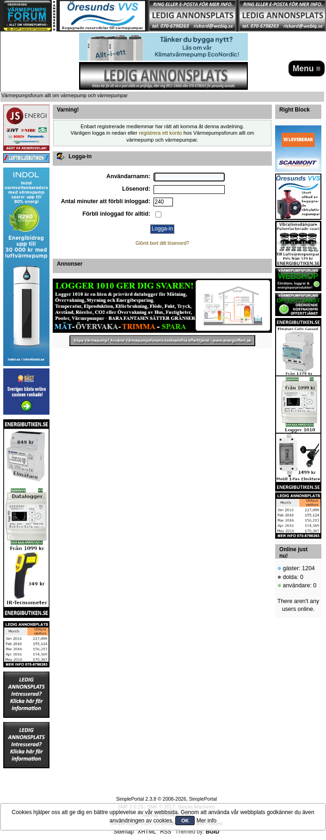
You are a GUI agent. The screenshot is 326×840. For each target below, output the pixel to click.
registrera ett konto (160, 133)
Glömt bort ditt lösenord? (162, 243)
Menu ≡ (307, 68)
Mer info (206, 820)
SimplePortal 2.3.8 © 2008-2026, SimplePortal (166, 799)
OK (185, 820)
